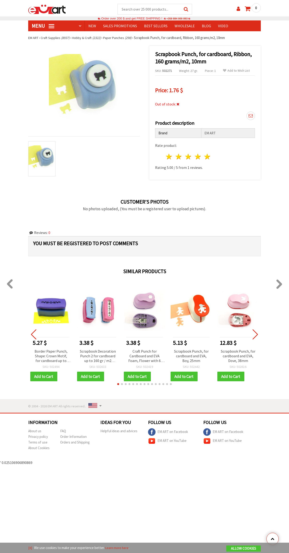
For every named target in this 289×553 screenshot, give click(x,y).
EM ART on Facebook (168, 432)
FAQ (63, 431)
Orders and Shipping (75, 442)
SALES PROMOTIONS (120, 26)
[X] (30, 548)
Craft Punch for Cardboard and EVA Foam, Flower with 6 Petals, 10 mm (144, 356)
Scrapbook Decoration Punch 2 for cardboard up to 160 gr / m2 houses (98, 356)
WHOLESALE (185, 26)
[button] (118, 385)
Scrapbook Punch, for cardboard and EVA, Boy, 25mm (191, 356)
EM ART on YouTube (167, 441)
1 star (169, 157)
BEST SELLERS (156, 26)
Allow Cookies (243, 548)
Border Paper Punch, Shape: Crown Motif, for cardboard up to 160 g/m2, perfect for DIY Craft (51, 356)
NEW (92, 26)
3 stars (188, 157)
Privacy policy (38, 437)
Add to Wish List (236, 71)
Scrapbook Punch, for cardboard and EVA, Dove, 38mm (238, 356)
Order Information (73, 437)
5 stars (207, 157)
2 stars (179, 157)
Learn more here (117, 548)
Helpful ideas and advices (118, 431)
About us (34, 431)
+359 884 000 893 (176, 18)
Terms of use (37, 442)
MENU (43, 26)
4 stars (198, 157)
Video (223, 26)
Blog (206, 26)
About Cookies (39, 448)
